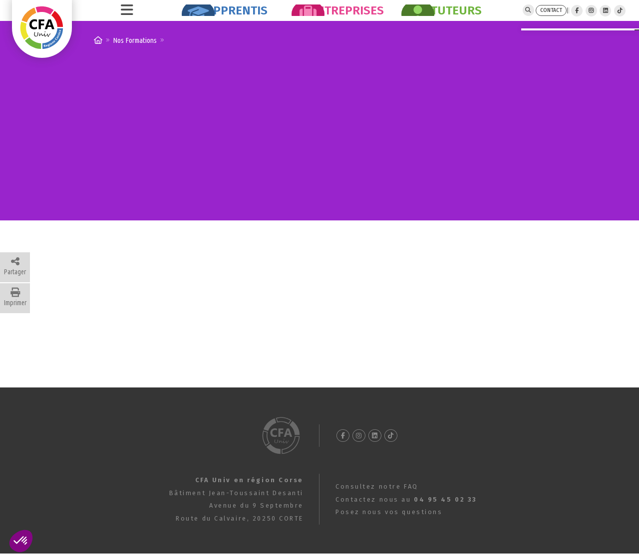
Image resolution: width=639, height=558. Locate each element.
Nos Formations (135, 54)
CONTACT (505, 17)
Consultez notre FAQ (376, 500)
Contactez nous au (406, 513)
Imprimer (15, 311)
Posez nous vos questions (388, 526)
